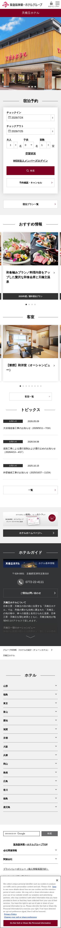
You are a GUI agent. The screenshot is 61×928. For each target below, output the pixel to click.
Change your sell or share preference (20, 917)
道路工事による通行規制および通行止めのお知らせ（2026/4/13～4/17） (29, 450)
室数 (42, 139)
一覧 (30, 490)
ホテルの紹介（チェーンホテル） (34, 650)
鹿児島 (6, 807)
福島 (5, 694)
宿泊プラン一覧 (31, 204)
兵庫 (5, 755)
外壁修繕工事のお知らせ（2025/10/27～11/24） (27, 472)
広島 (5, 781)
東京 (5, 703)
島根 (5, 772)
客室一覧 (29, 396)
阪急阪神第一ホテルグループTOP (30, 844)
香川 (5, 790)
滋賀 (5, 729)
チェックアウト (15, 126)
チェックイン (14, 112)
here (54, 887)
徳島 (5, 798)
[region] (30, 902)
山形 (5, 686)
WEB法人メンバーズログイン (30, 160)
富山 (5, 712)
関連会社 (7, 859)
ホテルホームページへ (30, 533)
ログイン (51, 4)
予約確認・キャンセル (30, 182)
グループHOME (10, 650)
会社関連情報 (10, 850)
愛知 (5, 720)
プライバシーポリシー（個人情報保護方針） (26, 869)
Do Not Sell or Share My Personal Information (30, 923)
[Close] (57, 880)
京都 (5, 738)
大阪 (5, 746)
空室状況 (30, 153)
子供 (25, 139)
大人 (9, 139)
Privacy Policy (10, 914)
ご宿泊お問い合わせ (30, 593)
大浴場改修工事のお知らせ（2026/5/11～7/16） (27, 428)
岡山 (5, 764)
